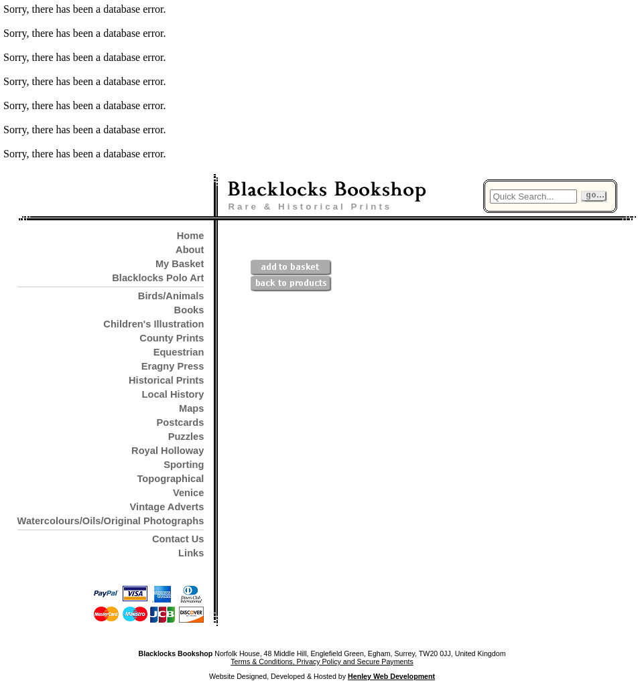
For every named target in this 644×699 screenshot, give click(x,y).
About (190, 249)
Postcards (180, 422)
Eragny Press (172, 366)
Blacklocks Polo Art (158, 278)
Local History (173, 394)
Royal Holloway (167, 450)
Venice (188, 492)
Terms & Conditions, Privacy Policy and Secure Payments (322, 661)
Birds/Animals (171, 296)
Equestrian (178, 352)
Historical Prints (166, 380)
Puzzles (186, 436)
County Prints (171, 338)
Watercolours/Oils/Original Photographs (110, 521)
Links (191, 553)
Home (190, 235)
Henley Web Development (391, 676)
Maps (191, 408)
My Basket (179, 263)
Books (189, 310)
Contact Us (178, 539)
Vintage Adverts (167, 506)
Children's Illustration (153, 324)
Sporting (184, 464)
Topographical (170, 478)
